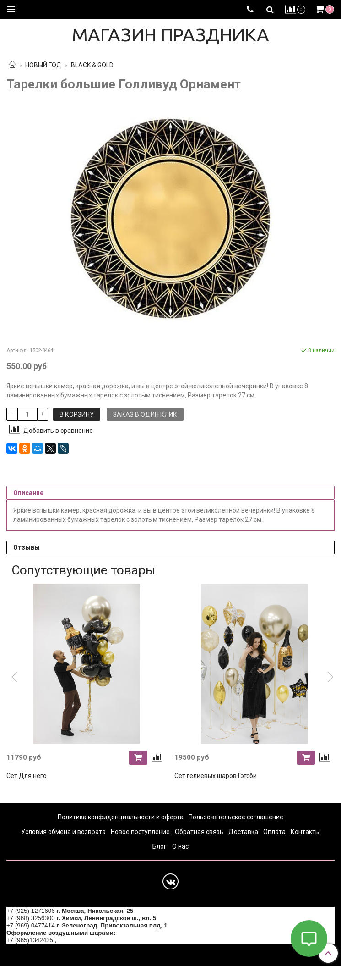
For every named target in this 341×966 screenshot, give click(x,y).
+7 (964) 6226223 (82, 940)
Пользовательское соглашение (236, 817)
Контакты (305, 831)
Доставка (243, 831)
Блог (159, 846)
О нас (180, 846)
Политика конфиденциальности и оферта (121, 817)
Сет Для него (26, 775)
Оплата (274, 831)
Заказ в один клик (145, 414)
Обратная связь (199, 831)
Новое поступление (140, 831)
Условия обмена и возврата (63, 831)
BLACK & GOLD (92, 65)
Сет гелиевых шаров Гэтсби (215, 775)
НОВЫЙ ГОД (43, 65)
